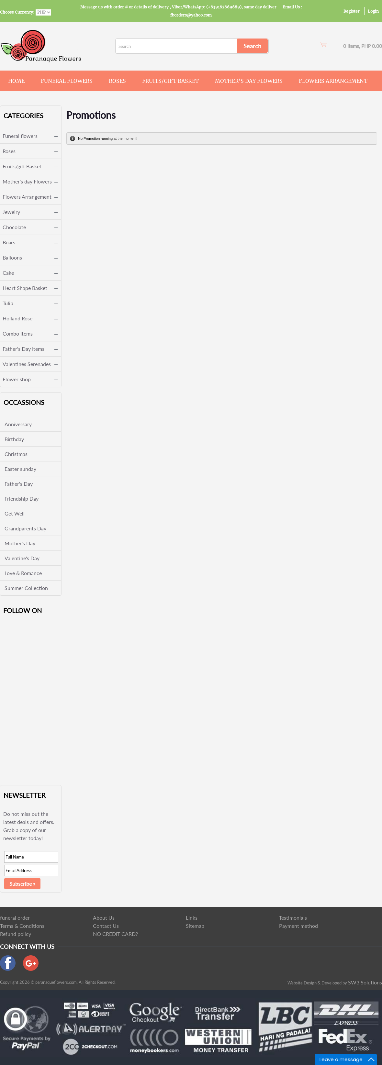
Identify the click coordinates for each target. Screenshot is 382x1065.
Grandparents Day (25, 528)
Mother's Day (20, 543)
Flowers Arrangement (333, 81)
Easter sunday (20, 469)
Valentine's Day (22, 558)
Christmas (16, 454)
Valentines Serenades (27, 364)
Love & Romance (23, 573)
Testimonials (293, 918)
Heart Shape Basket (25, 288)
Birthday (14, 439)
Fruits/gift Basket (170, 81)
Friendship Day (22, 498)
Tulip (8, 303)
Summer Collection (26, 588)
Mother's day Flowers (249, 81)
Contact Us (106, 926)
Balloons (12, 257)
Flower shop (17, 379)
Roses (117, 81)
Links (191, 918)
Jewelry (11, 212)
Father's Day (19, 484)
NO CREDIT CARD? (115, 934)
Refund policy (15, 934)
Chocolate (14, 227)
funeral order (15, 918)
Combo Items (18, 333)
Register (351, 11)
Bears (9, 242)
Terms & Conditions (22, 926)
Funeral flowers (67, 81)
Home (16, 81)
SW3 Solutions (365, 982)
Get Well (15, 513)
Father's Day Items (23, 349)
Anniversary (18, 424)
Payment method (298, 926)
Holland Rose (17, 318)
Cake (8, 273)
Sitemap (195, 926)
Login (373, 11)
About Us (104, 918)
